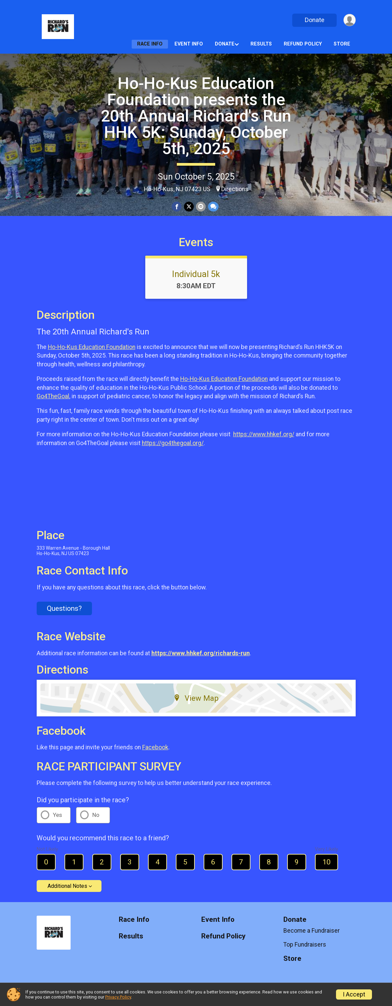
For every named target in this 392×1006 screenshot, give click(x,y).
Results (261, 44)
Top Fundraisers (304, 944)
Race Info (150, 44)
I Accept (354, 994)
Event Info (188, 44)
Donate (314, 19)
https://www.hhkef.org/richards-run (200, 653)
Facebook (155, 747)
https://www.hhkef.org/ (263, 434)
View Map (196, 698)
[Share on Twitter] (189, 207)
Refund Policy (303, 44)
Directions (234, 189)
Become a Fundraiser (311, 930)
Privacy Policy (118, 997)
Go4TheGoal (53, 396)
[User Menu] (349, 20)
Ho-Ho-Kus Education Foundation (91, 347)
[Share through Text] (213, 207)
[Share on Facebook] (177, 207)
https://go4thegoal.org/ (173, 443)
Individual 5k (196, 274)
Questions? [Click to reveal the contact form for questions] (64, 608)
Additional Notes (67, 886)
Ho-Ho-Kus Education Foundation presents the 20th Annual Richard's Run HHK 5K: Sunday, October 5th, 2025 (196, 116)
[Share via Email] (201, 207)
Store (342, 44)
